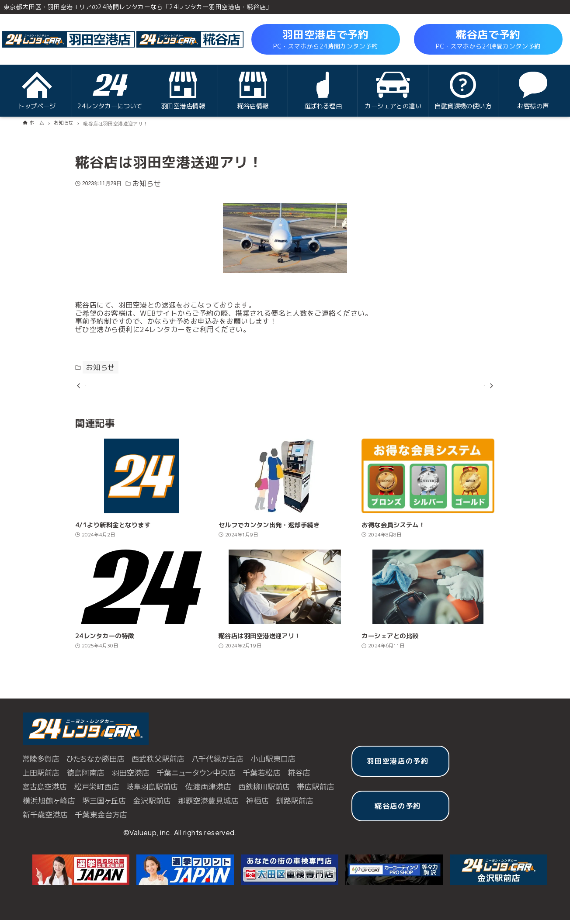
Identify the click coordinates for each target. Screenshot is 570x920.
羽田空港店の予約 (398, 761)
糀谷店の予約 (398, 806)
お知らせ (146, 183)
